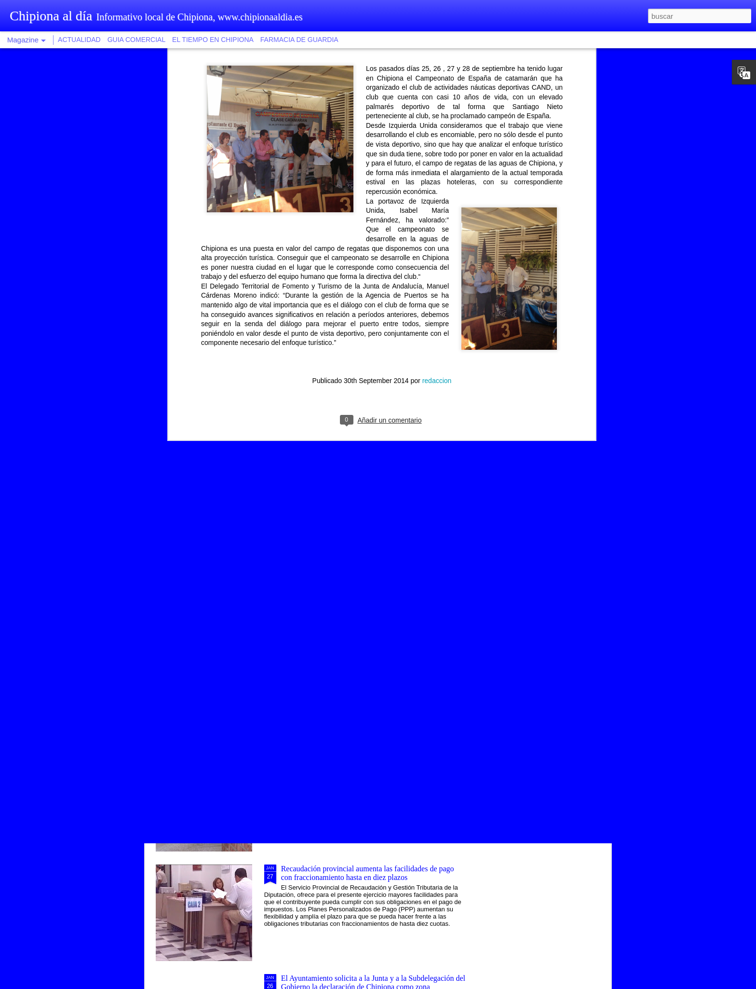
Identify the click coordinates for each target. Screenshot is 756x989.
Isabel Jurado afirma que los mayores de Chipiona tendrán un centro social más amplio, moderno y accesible (370, 763)
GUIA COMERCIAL (137, 39)
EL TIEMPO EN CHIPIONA (213, 39)
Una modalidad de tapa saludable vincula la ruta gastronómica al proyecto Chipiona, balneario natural (363, 544)
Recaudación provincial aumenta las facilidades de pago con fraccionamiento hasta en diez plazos (367, 873)
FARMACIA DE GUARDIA (299, 39)
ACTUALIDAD (79, 39)
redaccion (437, 135)
